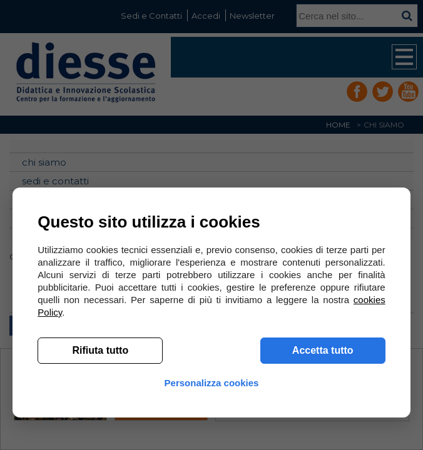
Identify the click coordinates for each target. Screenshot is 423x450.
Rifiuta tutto (100, 350)
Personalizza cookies (212, 383)
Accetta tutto (323, 350)
